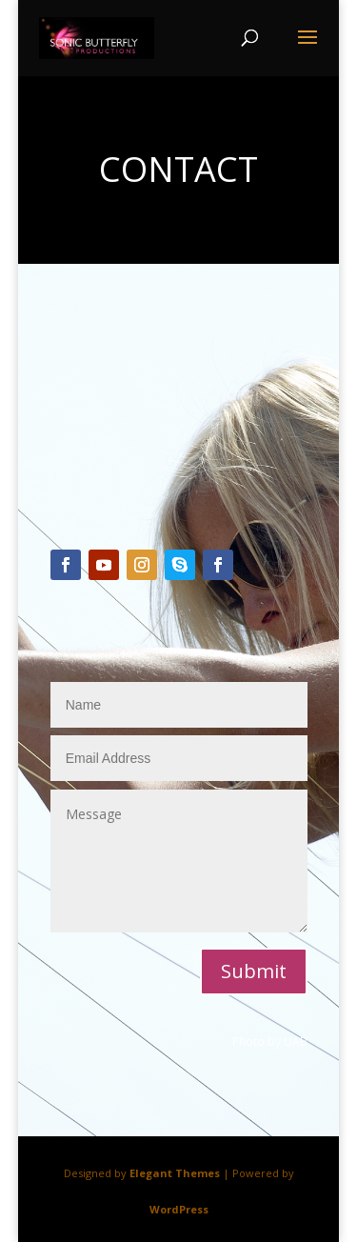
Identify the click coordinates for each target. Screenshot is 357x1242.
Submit (254, 971)
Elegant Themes (174, 1173)
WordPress (178, 1209)
